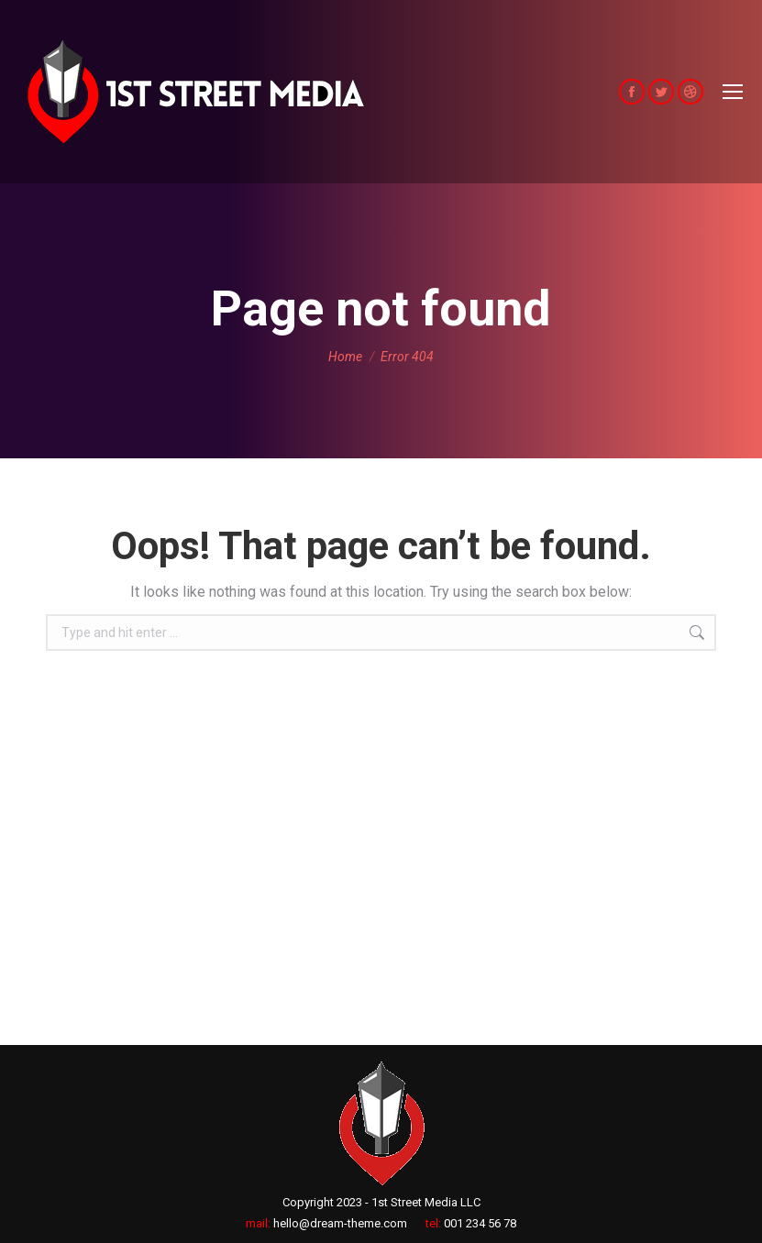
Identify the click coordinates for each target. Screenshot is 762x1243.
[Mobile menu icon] (733, 92)
